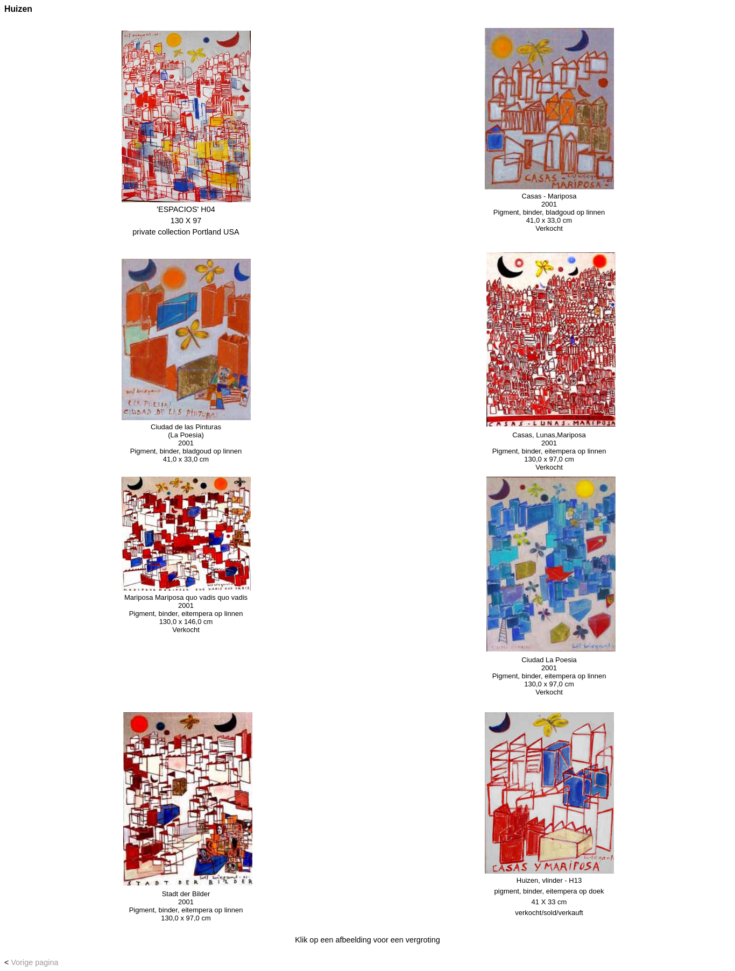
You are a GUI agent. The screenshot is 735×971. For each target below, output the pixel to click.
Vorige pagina (34, 962)
